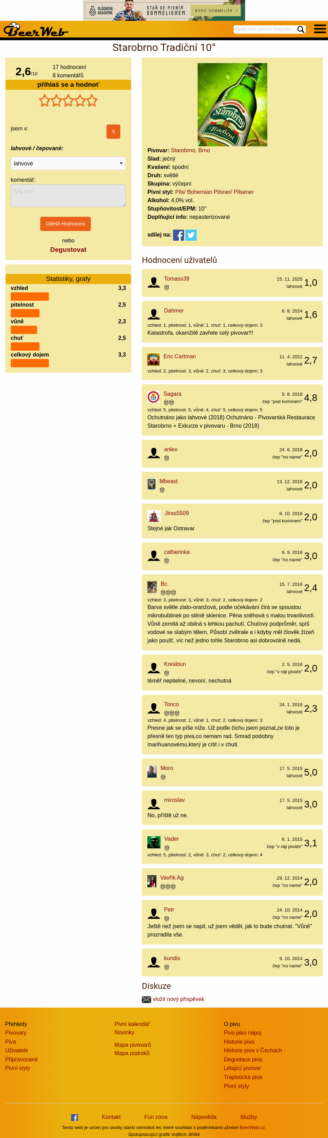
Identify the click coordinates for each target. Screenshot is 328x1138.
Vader (171, 839)
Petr (169, 910)
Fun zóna (155, 1117)
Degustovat (68, 249)
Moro (167, 768)
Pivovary (15, 1033)
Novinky (124, 1032)
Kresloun (175, 664)
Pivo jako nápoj (243, 1033)
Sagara (173, 394)
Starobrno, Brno (190, 150)
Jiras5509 (177, 513)
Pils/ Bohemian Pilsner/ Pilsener (214, 192)
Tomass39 (176, 279)
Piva (10, 1042)
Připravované (21, 1059)
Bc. (165, 584)
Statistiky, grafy (68, 274)
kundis (172, 958)
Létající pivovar (242, 1068)
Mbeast (168, 481)
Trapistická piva (243, 1077)
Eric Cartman (180, 356)
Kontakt (111, 1117)
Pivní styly (17, 1068)
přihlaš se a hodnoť (68, 84)
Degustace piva (243, 1059)
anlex (170, 449)
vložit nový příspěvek (173, 999)
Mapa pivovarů (132, 1045)
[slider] (68, 100)
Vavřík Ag (171, 878)
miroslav (174, 800)
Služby (248, 1117)
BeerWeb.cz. (253, 1127)
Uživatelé (16, 1050)
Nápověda (203, 1117)
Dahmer (174, 311)
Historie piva (239, 1042)
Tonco (171, 704)
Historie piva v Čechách (253, 1050)
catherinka (177, 552)
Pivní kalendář (131, 1024)
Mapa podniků (131, 1053)
